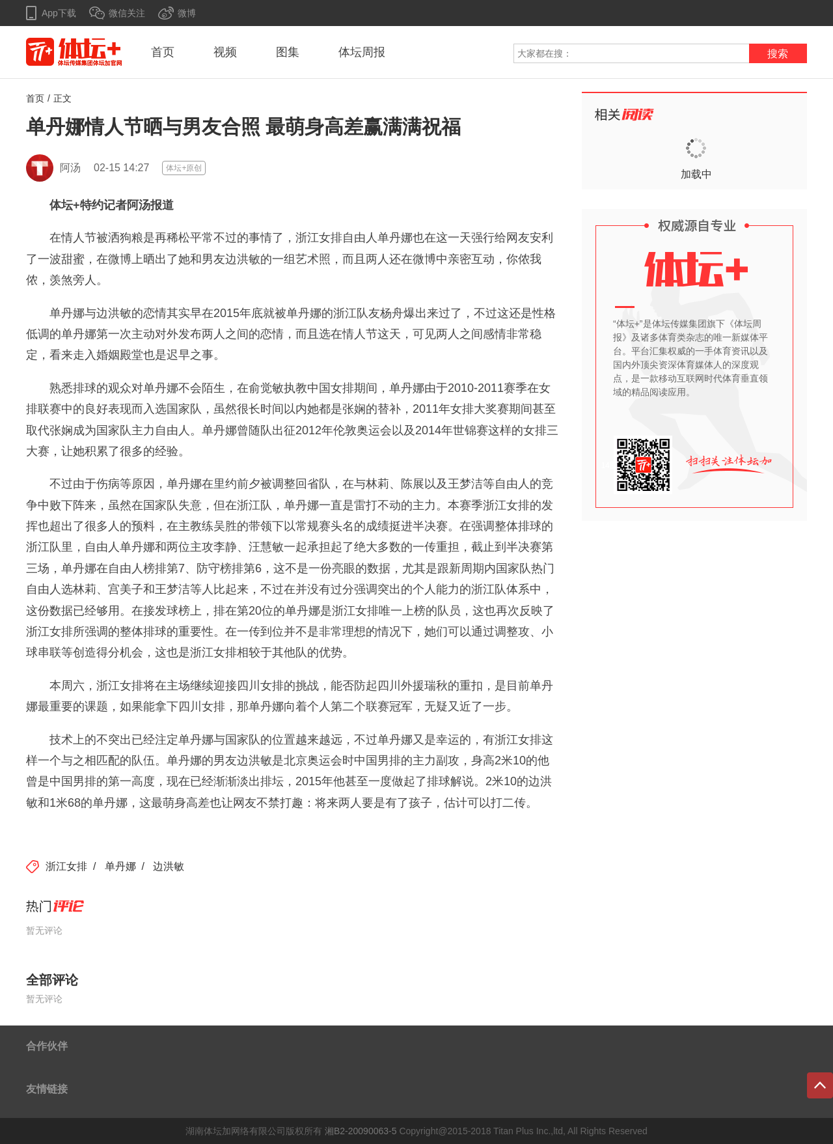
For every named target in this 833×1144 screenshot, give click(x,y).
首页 (162, 52)
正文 (62, 98)
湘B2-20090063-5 (361, 1131)
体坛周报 (361, 52)
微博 (187, 13)
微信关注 (127, 13)
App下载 (59, 13)
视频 (225, 52)
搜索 (777, 53)
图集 (287, 52)
